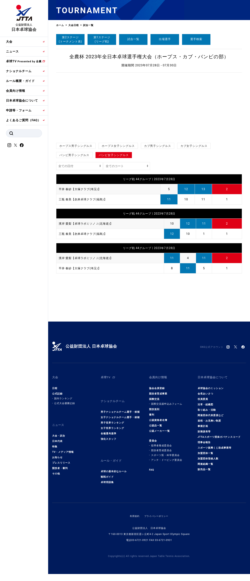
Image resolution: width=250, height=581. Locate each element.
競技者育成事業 (158, 390)
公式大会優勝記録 (64, 400)
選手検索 (196, 39)
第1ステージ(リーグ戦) (102, 39)
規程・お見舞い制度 (209, 418)
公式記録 (57, 390)
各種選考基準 (108, 428)
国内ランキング (63, 395)
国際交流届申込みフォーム (166, 401)
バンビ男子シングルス (74, 155)
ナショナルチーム (19, 71)
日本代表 (57, 435)
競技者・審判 (60, 462)
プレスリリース (61, 457)
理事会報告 (204, 439)
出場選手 (165, 39)
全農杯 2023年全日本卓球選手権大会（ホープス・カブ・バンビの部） (149, 57)
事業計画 (203, 423)
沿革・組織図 (205, 401)
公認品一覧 (155, 422)
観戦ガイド (107, 468)
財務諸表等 (204, 428)
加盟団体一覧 (205, 450)
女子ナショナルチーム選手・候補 (120, 412)
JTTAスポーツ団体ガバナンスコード (219, 434)
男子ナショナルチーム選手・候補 (120, 406)
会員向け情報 (15, 91)
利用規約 (133, 508)
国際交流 (154, 396)
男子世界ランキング (112, 417)
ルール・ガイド (112, 454)
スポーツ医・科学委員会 (165, 452)
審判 (151, 412)
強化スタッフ (108, 433)
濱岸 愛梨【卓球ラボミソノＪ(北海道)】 (88, 223)
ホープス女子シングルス (118, 145)
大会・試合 (58, 430)
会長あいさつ (205, 390)
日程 (54, 385)
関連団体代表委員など (211, 412)
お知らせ (57, 452)
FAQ (151, 467)
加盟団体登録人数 (208, 455)
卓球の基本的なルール (114, 463)
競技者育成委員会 (161, 447)
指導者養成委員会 (161, 442)
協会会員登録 (157, 385)
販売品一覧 (204, 466)
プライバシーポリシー (157, 508)
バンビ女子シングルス (114, 155)
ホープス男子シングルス (75, 145)
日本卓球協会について (22, 100)
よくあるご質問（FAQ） (23, 120)
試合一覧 (133, 39)
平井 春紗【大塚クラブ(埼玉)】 (81, 189)
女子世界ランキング (112, 422)
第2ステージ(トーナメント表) (70, 39)
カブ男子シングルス (157, 145)
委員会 (153, 438)
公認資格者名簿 (158, 417)
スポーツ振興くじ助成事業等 (214, 445)
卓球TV (24, 61)
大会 (9, 41)
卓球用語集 (107, 474)
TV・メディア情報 (63, 446)
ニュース (12, 51)
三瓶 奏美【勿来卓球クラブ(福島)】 (84, 199)
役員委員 (203, 396)
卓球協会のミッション (211, 385)
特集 (54, 441)
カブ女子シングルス (193, 145)
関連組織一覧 (205, 461)
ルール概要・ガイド (20, 81)
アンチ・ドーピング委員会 (166, 457)
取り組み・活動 (207, 407)
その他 (56, 468)
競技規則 (154, 406)
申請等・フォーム (19, 110)
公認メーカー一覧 (159, 428)
